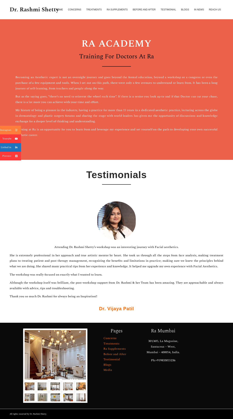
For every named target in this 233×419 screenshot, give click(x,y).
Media (107, 370)
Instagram (10, 130)
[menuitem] (59, 9)
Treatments (111, 343)
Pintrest (11, 156)
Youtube (11, 138)
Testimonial (111, 359)
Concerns (110, 338)
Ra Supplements (114, 348)
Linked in (11, 147)
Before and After (114, 354)
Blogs (107, 364)
